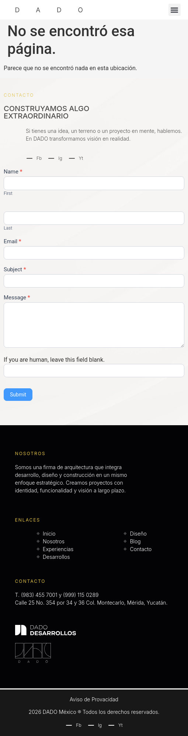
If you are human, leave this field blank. (54, 360)
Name (13, 172)
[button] (174, 10)
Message (17, 298)
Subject (15, 270)
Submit (18, 395)
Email (12, 242)
